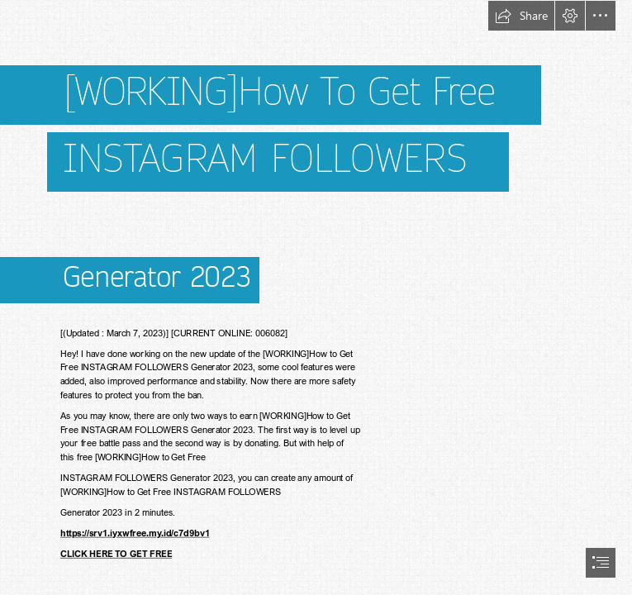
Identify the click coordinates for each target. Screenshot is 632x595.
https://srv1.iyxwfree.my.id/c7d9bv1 (135, 532)
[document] (316, 297)
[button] (521, 16)
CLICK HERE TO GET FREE (116, 554)
